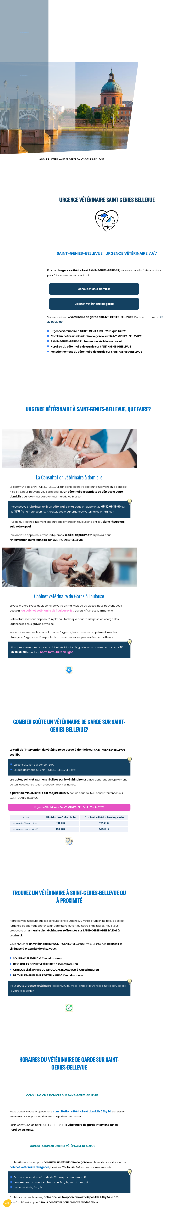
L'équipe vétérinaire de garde (167, 25)
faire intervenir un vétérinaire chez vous (51, 590)
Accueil (15, 25)
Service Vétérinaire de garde (50, 25)
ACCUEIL (95, 77)
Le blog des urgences (137, 25)
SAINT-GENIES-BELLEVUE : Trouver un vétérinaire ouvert (133, 344)
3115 (138, 1098)
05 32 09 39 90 (143, 317)
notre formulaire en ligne (121, 630)
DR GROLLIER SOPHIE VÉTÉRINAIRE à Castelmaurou (130, 871)
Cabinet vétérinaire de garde (151, 297)
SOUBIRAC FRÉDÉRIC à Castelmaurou (122, 865)
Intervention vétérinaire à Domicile (79, 25)
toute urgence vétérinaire (118, 896)
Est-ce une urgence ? (108, 25)
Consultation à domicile (113, 297)
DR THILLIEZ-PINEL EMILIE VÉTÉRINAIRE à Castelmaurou (132, 886)
